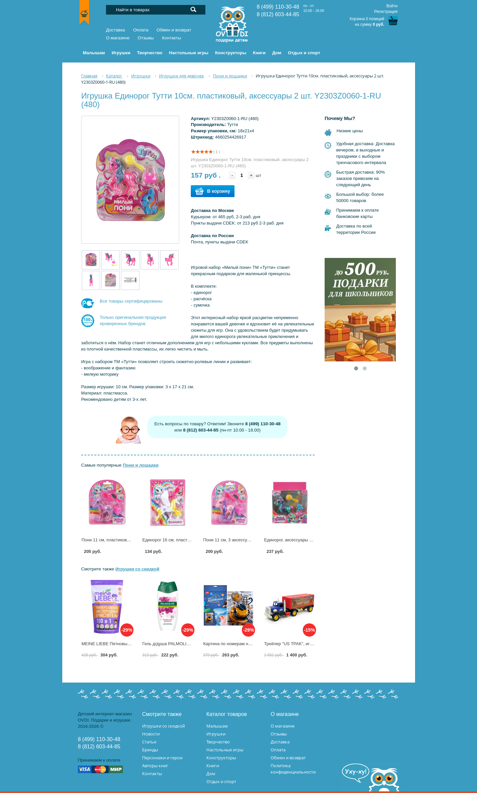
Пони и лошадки (141, 465)
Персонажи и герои (162, 758)
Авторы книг (155, 766)
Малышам (217, 726)
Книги (212, 766)
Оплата (140, 29)
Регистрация (386, 11)
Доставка (115, 29)
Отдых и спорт (221, 781)
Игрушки (216, 734)
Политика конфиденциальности (293, 769)
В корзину (212, 191)
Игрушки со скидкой (137, 568)
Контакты (171, 37)
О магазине (118, 37)
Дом (210, 773)
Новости (151, 734)
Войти (392, 6)
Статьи (149, 742)
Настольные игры (224, 750)
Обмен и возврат (174, 29)
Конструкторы (221, 758)
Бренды (150, 750)
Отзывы (146, 37)
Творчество (218, 742)
